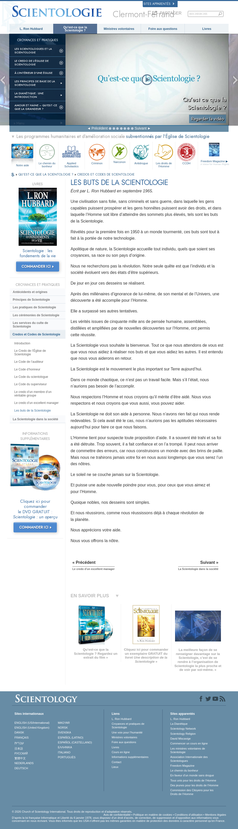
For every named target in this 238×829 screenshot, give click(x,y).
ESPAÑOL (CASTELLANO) (75, 742)
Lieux (115, 766)
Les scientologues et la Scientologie (33, 50)
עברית (19, 743)
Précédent (99, 128)
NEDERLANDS (24, 763)
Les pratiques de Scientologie (34, 307)
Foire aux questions (162, 29)
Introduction (22, 343)
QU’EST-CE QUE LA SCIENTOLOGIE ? (46, 174)
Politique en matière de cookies (152, 814)
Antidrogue (141, 154)
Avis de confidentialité (116, 814)
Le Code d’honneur (27, 369)
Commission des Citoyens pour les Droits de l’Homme (191, 792)
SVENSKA (64, 732)
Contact (116, 762)
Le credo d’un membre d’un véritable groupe (32, 393)
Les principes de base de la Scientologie (35, 83)
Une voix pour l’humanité (127, 732)
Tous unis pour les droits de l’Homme (193, 780)
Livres (206, 29)
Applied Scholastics (71, 155)
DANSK (19, 732)
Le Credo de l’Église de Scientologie (32, 62)
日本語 (19, 748)
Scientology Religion (183, 733)
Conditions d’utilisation (188, 814)
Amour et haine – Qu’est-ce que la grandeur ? (36, 107)
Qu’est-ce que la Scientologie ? (75, 29)
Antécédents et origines (30, 292)
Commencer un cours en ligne (189, 743)
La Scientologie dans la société (35, 419)
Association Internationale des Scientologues (189, 758)
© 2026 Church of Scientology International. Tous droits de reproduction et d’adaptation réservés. (72, 811)
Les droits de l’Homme (164, 155)
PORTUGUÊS (66, 757)
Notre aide (22, 165)
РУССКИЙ (21, 753)
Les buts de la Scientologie (32, 410)
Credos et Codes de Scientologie (36, 334)
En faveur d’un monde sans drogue (192, 775)
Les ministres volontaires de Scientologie (187, 750)
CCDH (186, 154)
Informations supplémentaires (130, 756)
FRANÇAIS (22, 737)
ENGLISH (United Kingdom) (32, 727)
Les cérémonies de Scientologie (36, 315)
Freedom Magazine (215, 163)
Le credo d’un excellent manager (36, 403)
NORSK (63, 727)
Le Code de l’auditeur (28, 362)
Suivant (141, 128)
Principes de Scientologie (31, 299)
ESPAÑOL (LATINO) (70, 737)
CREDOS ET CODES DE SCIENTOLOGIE (106, 174)
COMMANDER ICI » (37, 266)
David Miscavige (180, 738)
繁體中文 (20, 758)
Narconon (119, 153)
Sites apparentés (158, 4)
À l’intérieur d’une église (33, 73)
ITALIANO (64, 752)
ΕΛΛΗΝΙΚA (65, 747)
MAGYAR (64, 722)
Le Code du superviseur (30, 384)
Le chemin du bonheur (47, 155)
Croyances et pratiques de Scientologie (128, 725)
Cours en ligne (121, 752)
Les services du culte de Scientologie (30, 324)
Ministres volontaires (119, 29)
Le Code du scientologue (31, 377)
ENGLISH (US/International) (32, 722)
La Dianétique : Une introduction (29, 95)
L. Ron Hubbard (31, 29)
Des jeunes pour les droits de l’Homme (194, 785)
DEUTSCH (21, 768)
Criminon (97, 154)
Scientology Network (183, 728)
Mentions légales (215, 814)
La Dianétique (179, 723)
